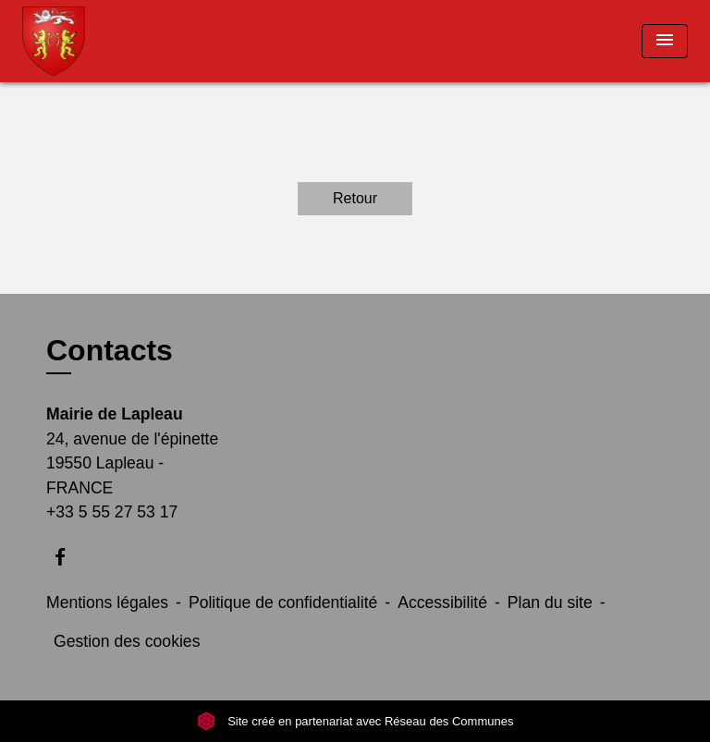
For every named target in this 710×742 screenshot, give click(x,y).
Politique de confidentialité (283, 602)
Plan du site (550, 602)
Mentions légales (107, 602)
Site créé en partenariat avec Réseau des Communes (355, 721)
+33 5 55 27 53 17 (112, 512)
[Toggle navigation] (665, 41)
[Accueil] (91, 41)
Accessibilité (442, 602)
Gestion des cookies (127, 641)
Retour (355, 198)
